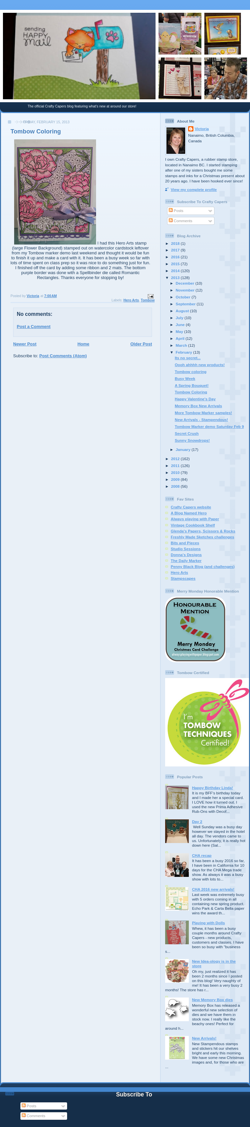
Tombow (148, 300)
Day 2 (197, 821)
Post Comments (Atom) (63, 355)
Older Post (141, 343)
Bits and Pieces (185, 543)
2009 (176, 479)
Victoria (202, 129)
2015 (176, 264)
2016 (176, 257)
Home (83, 343)
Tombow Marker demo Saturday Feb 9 (209, 426)
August (183, 311)
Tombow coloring (191, 371)
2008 (176, 486)
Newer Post (25, 343)
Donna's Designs (186, 554)
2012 (176, 459)
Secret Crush (187, 433)
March (182, 345)
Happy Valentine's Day (195, 399)
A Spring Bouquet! (192, 385)
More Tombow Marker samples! (203, 413)
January (183, 449)
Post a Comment (34, 326)
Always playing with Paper (195, 519)
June (181, 324)
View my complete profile (194, 189)
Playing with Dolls (208, 923)
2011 (176, 465)
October (183, 297)
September (186, 304)
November (185, 290)
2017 (176, 250)
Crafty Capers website (191, 507)
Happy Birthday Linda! (212, 788)
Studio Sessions (186, 549)
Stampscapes (183, 578)
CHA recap (202, 855)
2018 (176, 243)
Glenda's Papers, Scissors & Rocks (203, 531)
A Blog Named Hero (189, 513)
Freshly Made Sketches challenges (202, 537)
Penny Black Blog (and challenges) (203, 566)
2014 (176, 271)
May (180, 331)
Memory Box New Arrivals (198, 406)
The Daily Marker (186, 560)
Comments (180, 221)
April (181, 338)
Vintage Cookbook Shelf (193, 525)
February (184, 352)
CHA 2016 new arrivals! (213, 889)
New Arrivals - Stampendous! (201, 419)
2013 (176, 277)
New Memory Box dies (212, 1000)
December (185, 283)
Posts (176, 210)
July (180, 318)
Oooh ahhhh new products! (200, 365)
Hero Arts (131, 300)
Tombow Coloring (191, 392)
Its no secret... (188, 358)
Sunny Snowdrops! (192, 440)
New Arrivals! (204, 1038)
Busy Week (185, 378)
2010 (176, 472)
